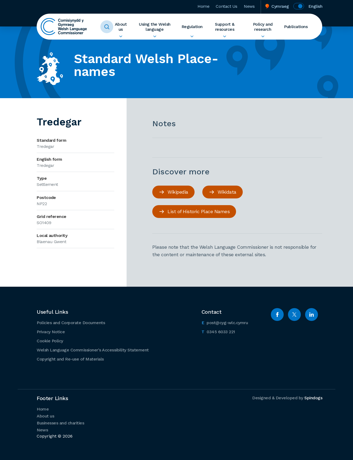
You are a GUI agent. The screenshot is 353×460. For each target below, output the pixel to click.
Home (203, 6)
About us (121, 27)
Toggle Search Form (106, 26)
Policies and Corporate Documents (71, 322)
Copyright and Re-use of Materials (70, 359)
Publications (296, 26)
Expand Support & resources (224, 36)
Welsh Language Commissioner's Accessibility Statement (93, 349)
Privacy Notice (51, 331)
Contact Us (226, 6)
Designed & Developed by (287, 397)
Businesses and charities (60, 422)
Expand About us (120, 36)
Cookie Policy (50, 340)
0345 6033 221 (218, 331)
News (249, 6)
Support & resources (224, 27)
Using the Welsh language (154, 27)
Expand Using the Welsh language (154, 36)
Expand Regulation (192, 36)
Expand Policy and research (263, 36)
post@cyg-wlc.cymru (225, 322)
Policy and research (263, 27)
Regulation (192, 26)
